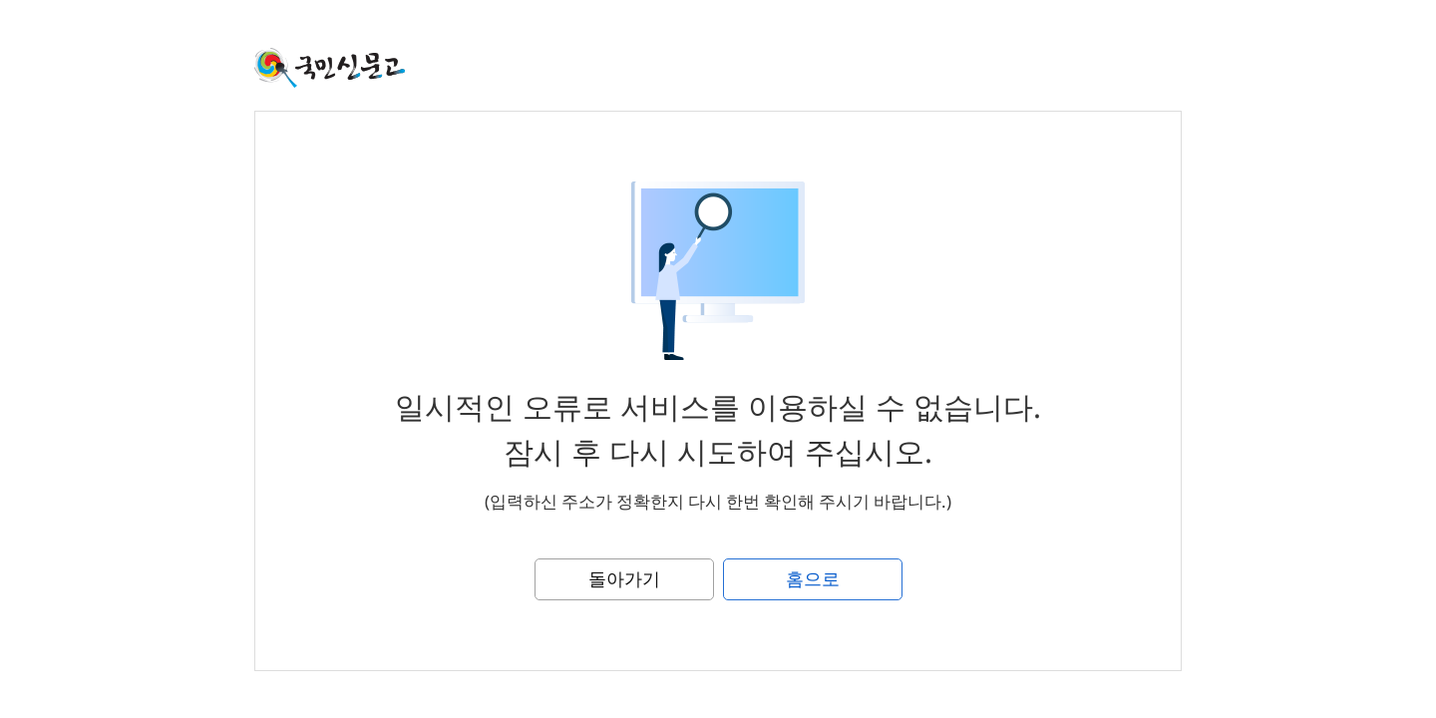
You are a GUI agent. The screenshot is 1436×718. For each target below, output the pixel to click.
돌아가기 (624, 578)
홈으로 (813, 578)
